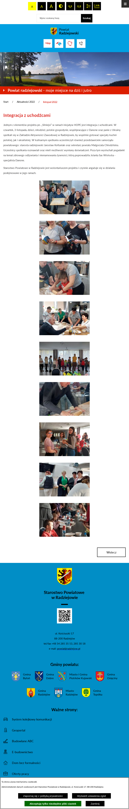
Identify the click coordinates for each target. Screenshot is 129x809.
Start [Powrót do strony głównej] (5, 101)
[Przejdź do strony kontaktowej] (81, 43)
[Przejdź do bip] (48, 43)
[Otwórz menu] (125, 4)
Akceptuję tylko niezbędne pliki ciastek (53, 803)
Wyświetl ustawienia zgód (91, 795)
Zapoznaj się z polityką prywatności (43, 795)
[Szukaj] (86, 18)
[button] (64, 213)
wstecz (111, 552)
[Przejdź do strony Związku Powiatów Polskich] (70, 43)
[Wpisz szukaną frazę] (59, 18)
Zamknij (95, 803)
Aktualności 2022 (26, 101)
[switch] (70, 6)
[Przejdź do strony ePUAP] (59, 43)
